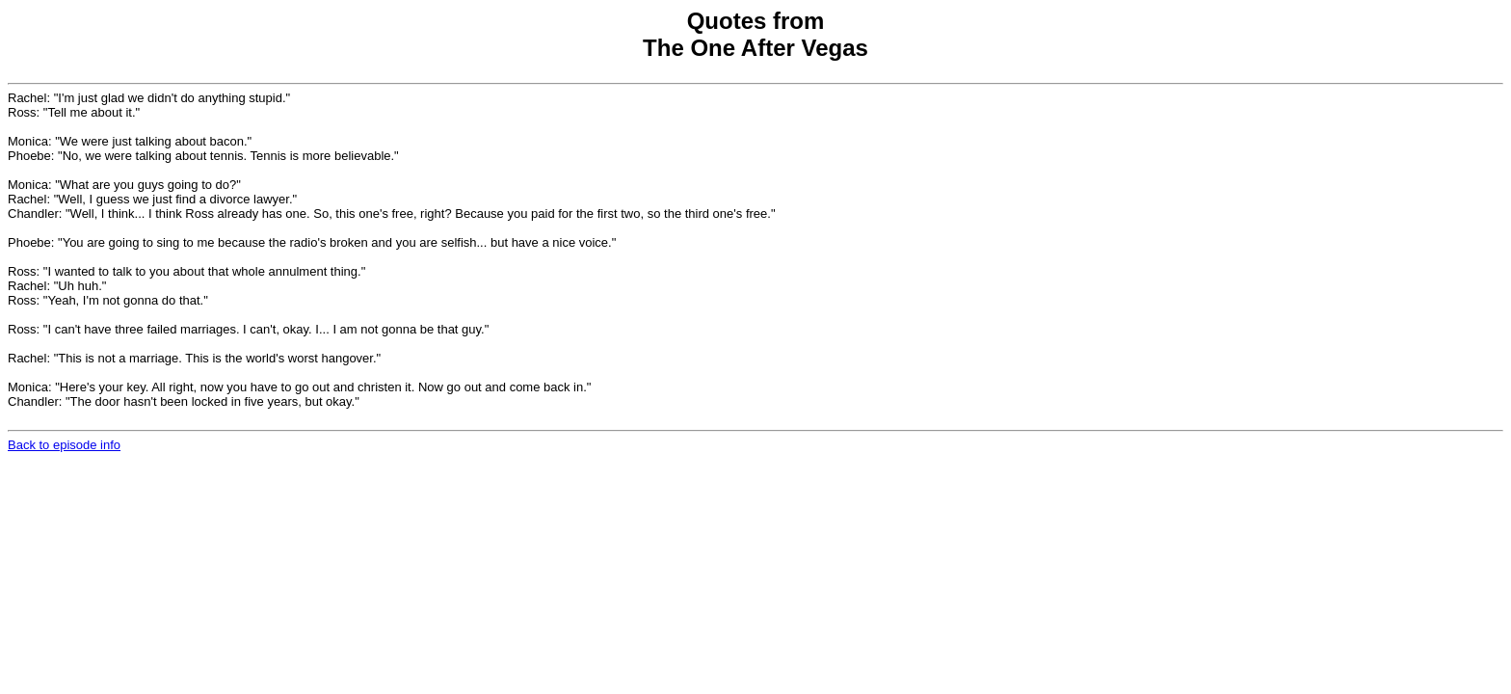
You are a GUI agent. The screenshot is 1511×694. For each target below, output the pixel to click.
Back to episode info (64, 445)
